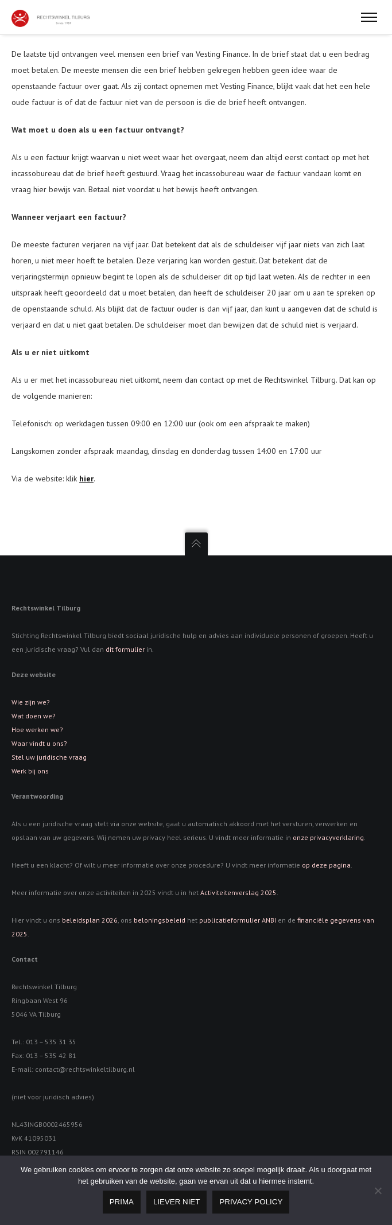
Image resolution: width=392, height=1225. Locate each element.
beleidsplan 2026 (90, 920)
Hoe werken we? (37, 729)
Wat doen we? (33, 715)
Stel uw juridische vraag (49, 757)
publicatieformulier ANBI (237, 920)
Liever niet (176, 1201)
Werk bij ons (30, 771)
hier (86, 478)
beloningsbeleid (159, 920)
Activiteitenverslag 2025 (238, 892)
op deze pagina (326, 865)
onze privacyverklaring (328, 837)
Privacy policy (250, 1201)
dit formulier (125, 649)
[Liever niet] (377, 1190)
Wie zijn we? (30, 702)
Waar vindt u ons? (39, 743)
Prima (122, 1201)
